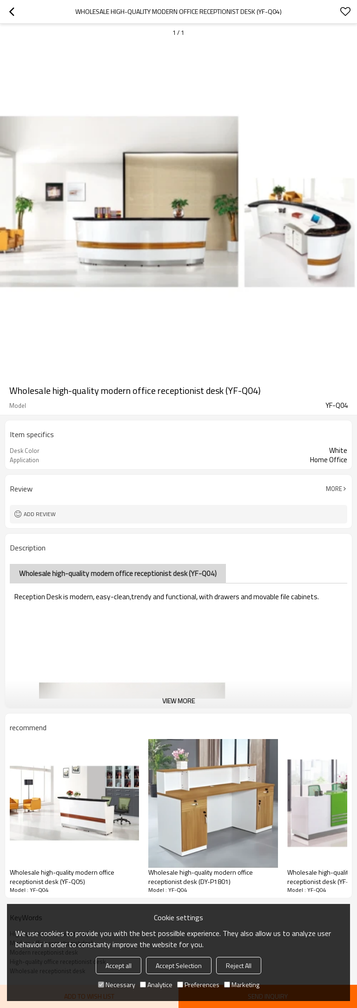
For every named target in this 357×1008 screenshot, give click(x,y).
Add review (40, 514)
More (334, 488)
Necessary (116, 984)
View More (178, 701)
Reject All (238, 965)
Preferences (198, 984)
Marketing (241, 984)
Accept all (119, 965)
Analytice (156, 984)
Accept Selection (179, 965)
